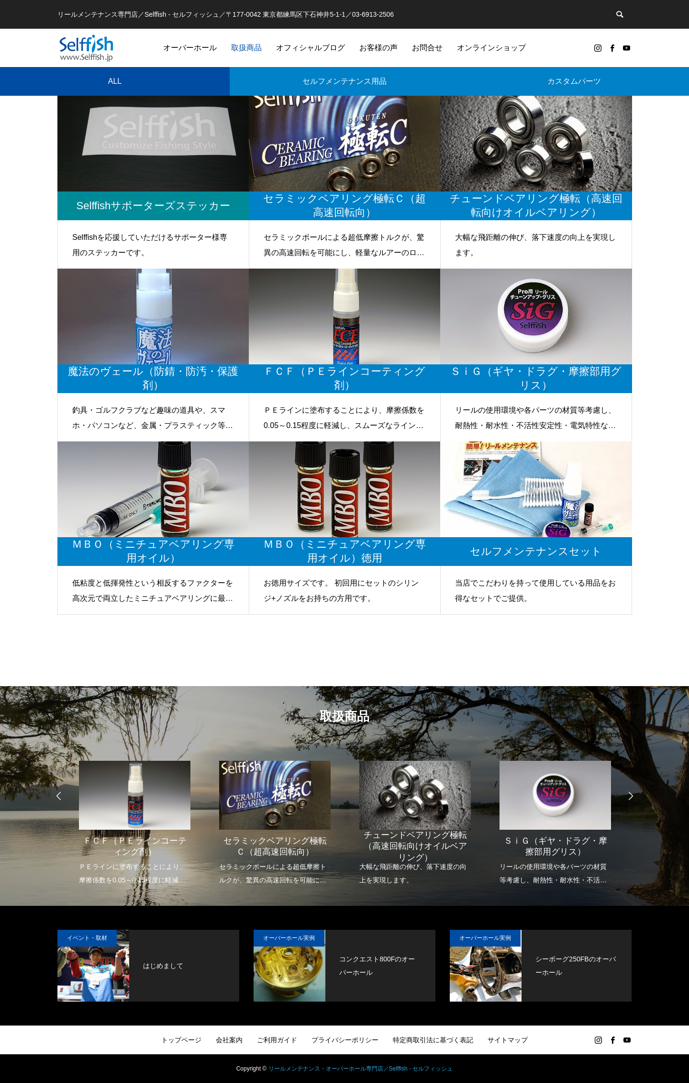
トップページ (181, 1040)
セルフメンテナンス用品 (344, 81)
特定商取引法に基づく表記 (433, 1040)
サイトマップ (508, 1040)
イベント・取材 (87, 938)
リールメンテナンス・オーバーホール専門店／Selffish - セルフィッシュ (360, 1068)
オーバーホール (190, 48)
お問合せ (427, 48)
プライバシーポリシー (344, 1040)
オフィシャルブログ (310, 48)
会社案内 (229, 1040)
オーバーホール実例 (289, 938)
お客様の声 (378, 48)
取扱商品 (246, 48)
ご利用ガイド (277, 1040)
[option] (134, 816)
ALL (115, 81)
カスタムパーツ (574, 81)
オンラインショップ (491, 48)
